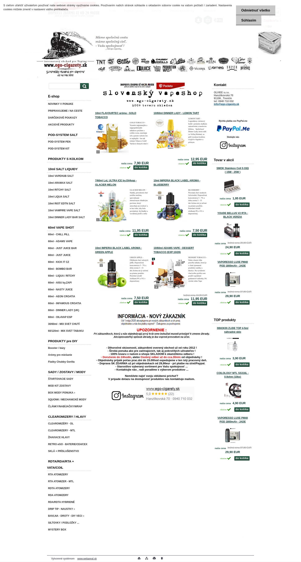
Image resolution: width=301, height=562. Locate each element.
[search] (84, 86)
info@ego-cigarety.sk (226, 104)
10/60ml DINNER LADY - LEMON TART (176, 113)
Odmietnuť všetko (255, 10)
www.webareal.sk (87, 558)
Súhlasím (248, 20)
